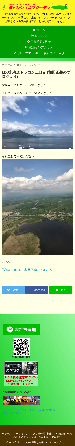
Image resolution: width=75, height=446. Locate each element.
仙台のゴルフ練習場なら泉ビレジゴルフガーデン (41, 442)
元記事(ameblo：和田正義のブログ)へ (27, 269)
